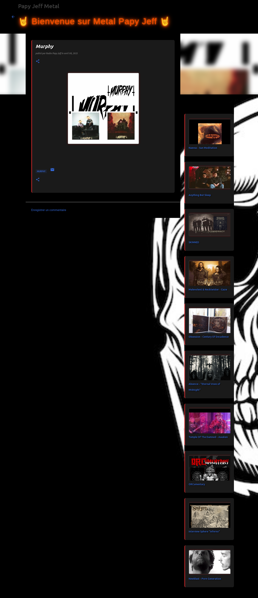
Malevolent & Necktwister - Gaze (208, 289)
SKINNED (194, 242)
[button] (38, 61)
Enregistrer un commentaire (48, 210)
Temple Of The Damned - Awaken (208, 437)
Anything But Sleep (200, 195)
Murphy (41, 171)
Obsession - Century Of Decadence (209, 336)
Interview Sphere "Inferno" (204, 531)
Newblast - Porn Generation (205, 578)
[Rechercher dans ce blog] (228, 17)
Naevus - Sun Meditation (203, 147)
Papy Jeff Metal (38, 6)
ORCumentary (197, 484)
